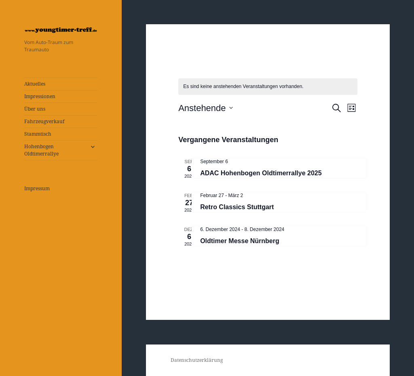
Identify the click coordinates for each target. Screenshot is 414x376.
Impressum (37, 188)
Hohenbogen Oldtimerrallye (41, 150)
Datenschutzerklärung (197, 360)
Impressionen (39, 96)
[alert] (267, 86)
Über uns (34, 108)
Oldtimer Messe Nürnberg (239, 240)
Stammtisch (37, 133)
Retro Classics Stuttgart (237, 207)
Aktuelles (34, 83)
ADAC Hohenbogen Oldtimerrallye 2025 (261, 173)
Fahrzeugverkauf (44, 121)
